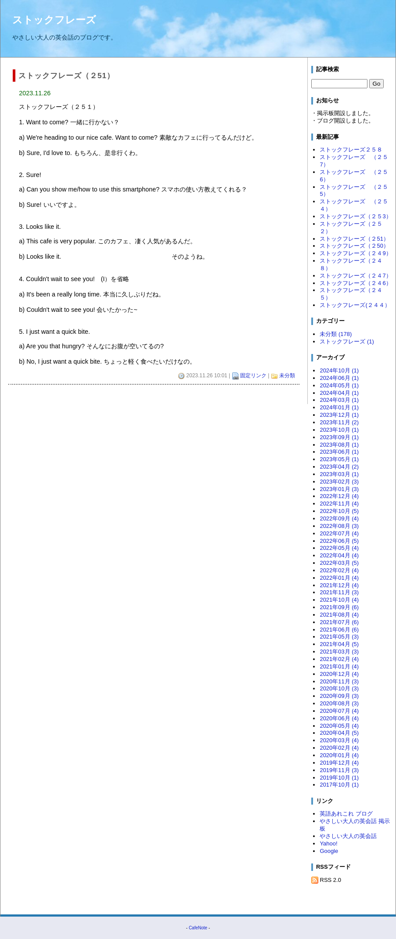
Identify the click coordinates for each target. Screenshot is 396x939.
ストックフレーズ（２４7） (355, 275)
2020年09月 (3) (339, 696)
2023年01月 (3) (339, 489)
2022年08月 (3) (339, 526)
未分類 (287, 375)
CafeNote (198, 927)
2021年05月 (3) (339, 636)
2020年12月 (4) (339, 674)
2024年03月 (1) (339, 400)
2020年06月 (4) (339, 718)
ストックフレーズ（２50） (354, 245)
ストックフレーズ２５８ (351, 149)
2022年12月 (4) (339, 496)
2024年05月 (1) (339, 385)
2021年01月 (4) (339, 666)
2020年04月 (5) (339, 733)
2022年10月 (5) (339, 511)
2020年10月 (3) (339, 688)
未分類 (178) (336, 334)
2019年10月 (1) (339, 777)
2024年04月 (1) (339, 393)
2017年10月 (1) (339, 784)
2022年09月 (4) (339, 518)
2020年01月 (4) (339, 755)
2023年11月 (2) (339, 422)
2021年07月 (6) (339, 622)
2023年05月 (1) (339, 459)
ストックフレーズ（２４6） (355, 283)
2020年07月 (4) (339, 711)
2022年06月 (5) (339, 541)
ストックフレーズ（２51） (354, 238)
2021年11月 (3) (339, 592)
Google (329, 851)
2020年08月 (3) (339, 703)
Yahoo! (328, 843)
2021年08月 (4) (339, 614)
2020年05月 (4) (339, 725)
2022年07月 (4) (339, 533)
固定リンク (253, 375)
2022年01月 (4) (339, 577)
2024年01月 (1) (339, 407)
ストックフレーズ (54, 19)
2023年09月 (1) (339, 437)
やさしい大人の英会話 (348, 836)
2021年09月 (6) (339, 607)
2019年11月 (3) (339, 770)
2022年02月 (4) (339, 570)
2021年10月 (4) (339, 599)
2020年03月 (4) (339, 740)
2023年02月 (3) (339, 481)
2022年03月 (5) (339, 563)
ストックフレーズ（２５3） (355, 216)
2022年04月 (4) (339, 555)
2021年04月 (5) (339, 644)
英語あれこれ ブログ (346, 813)
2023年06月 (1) (339, 451)
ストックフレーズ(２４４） (355, 305)
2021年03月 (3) (339, 651)
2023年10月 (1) (339, 429)
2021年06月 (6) (339, 629)
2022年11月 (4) (339, 503)
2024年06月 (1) (339, 378)
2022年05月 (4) (339, 548)
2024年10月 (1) (339, 370)
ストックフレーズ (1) (347, 341)
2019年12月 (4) (339, 762)
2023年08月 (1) (339, 444)
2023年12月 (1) (339, 415)
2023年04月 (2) (339, 466)
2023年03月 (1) (339, 474)
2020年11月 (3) (339, 681)
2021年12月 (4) (339, 585)
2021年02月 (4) (339, 659)
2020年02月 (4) (339, 747)
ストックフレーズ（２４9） (355, 253)
